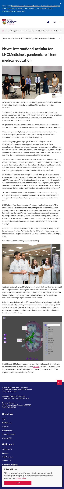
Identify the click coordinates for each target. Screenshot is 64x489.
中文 (4, 419)
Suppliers (5, 427)
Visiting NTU (7, 449)
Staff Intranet (7, 430)
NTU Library (6, 423)
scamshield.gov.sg (9, 11)
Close (18, 483)
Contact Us (6, 461)
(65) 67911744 (10, 391)
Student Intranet (8, 434)
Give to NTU (7, 438)
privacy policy (21, 478)
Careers (5, 453)
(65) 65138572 (10, 407)
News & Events (44, 31)
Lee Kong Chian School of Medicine (21, 31)
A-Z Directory (7, 457)
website (36, 367)
